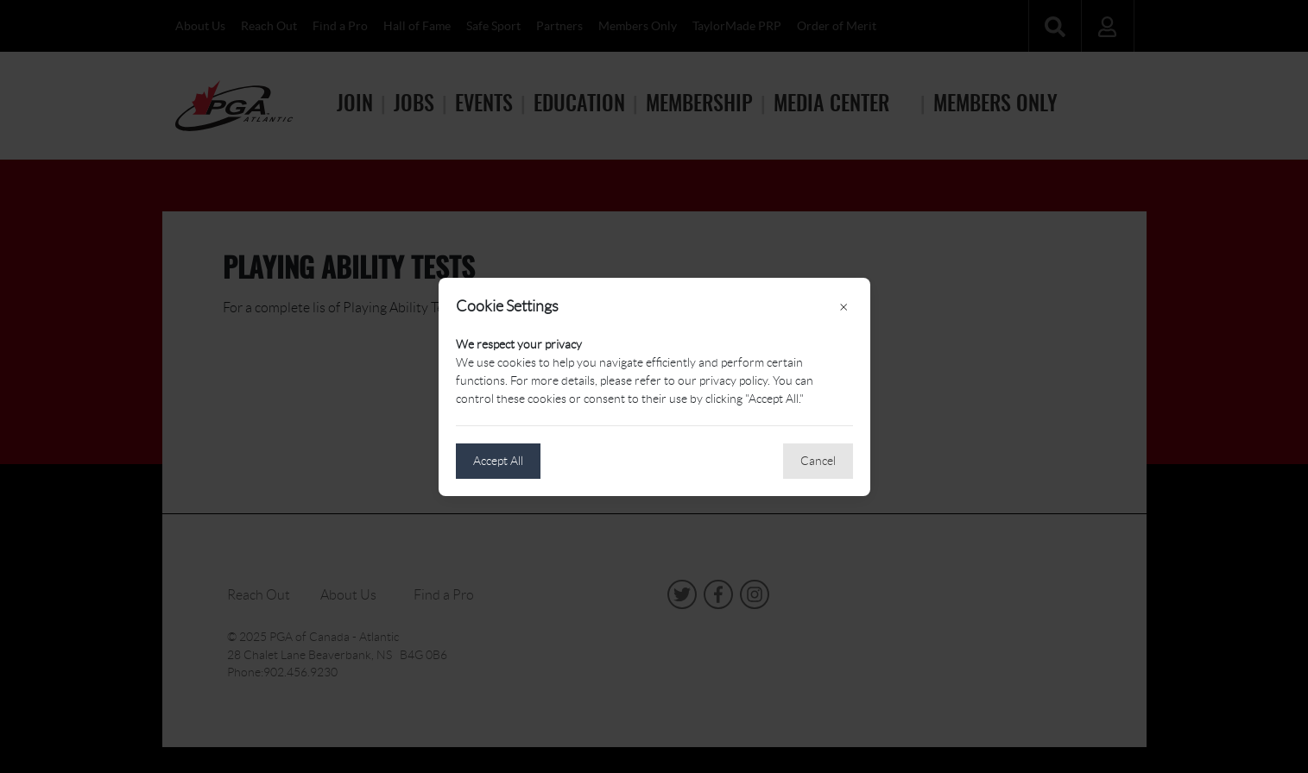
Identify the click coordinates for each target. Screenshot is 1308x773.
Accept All (498, 461)
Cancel (818, 461)
